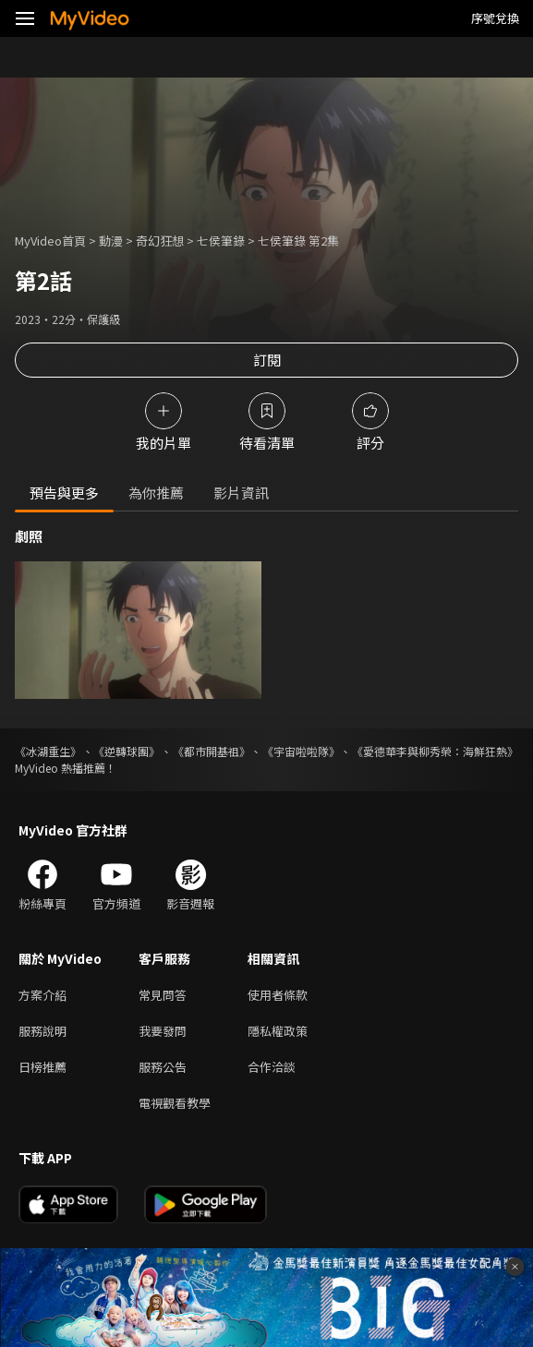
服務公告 (163, 1067)
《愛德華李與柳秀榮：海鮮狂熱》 (435, 751)
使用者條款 (278, 995)
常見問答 (163, 995)
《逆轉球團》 (126, 751)
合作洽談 (272, 1067)
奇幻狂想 (160, 240)
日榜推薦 (42, 1067)
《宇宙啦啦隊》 (301, 751)
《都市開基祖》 (211, 751)
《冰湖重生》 (48, 751)
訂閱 (267, 359)
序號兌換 (495, 18)
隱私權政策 (278, 1031)
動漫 (111, 240)
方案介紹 (42, 995)
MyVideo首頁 (50, 240)
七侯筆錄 (221, 240)
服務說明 (42, 1031)
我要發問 (163, 1031)
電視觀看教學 (175, 1103)
